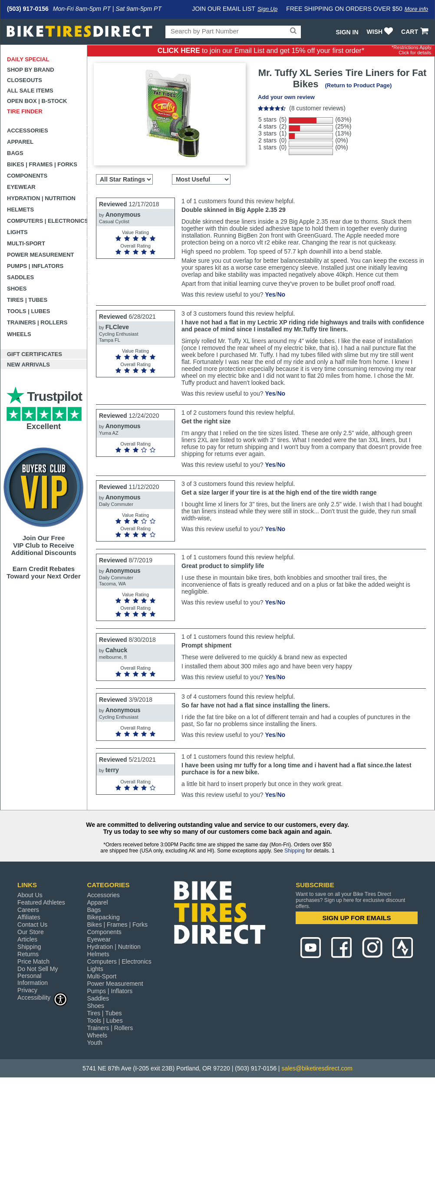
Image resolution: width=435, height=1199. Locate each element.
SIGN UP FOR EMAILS (357, 918)
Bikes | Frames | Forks (42, 164)
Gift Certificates (34, 354)
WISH (381, 31)
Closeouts (24, 80)
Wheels (19, 334)
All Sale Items (30, 90)
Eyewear (21, 187)
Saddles (20, 277)
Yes (270, 294)
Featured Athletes (41, 902)
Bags (15, 153)
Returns (28, 954)
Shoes (17, 288)
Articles (27, 939)
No (281, 294)
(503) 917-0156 (28, 8)
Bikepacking (103, 917)
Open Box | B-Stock (37, 101)
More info (416, 9)
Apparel (20, 142)
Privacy (27, 990)
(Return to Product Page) (358, 85)
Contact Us (32, 924)
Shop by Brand (30, 69)
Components (27, 175)
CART (415, 31)
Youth (94, 1042)
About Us (30, 895)
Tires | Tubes (27, 300)
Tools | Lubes (28, 311)
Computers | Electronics (47, 221)
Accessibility (42, 997)
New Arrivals (28, 364)
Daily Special (28, 59)
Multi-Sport (26, 243)
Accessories (27, 130)
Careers (28, 909)
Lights (17, 232)
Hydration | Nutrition (41, 198)
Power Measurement (40, 254)
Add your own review (286, 97)
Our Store (30, 931)
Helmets (20, 209)
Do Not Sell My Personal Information (37, 975)
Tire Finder (25, 111)
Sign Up (267, 9)
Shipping (294, 851)
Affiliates (28, 917)
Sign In (347, 32)
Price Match (33, 961)
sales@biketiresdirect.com (317, 1068)
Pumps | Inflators (35, 266)
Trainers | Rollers (37, 322)
